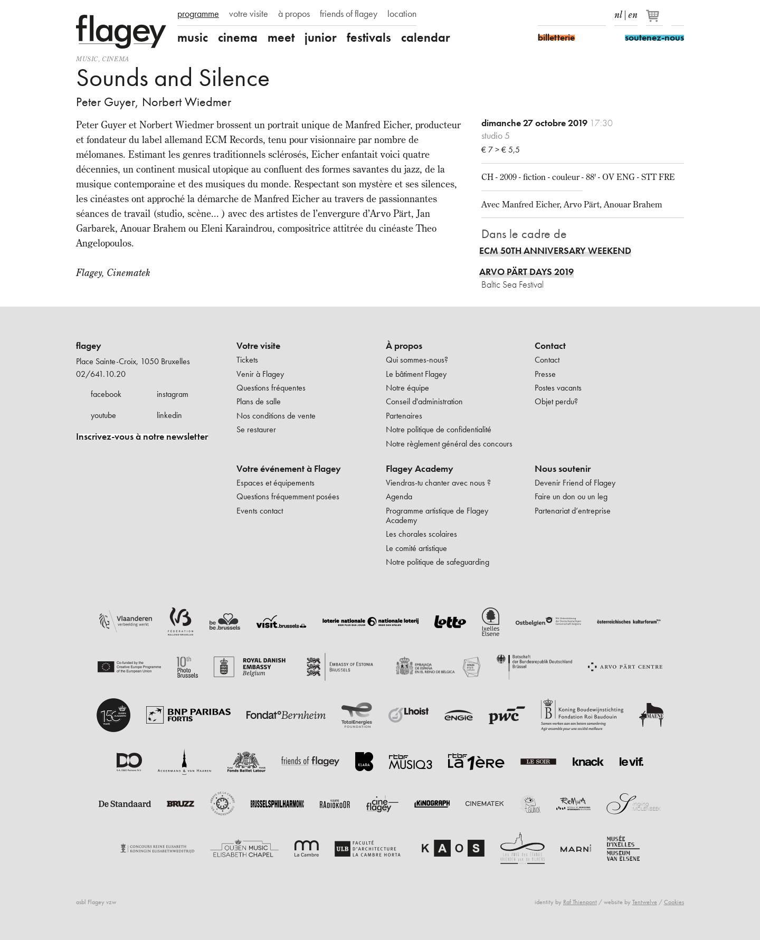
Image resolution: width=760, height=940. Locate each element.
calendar (425, 37)
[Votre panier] (655, 20)
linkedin (169, 415)
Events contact (259, 510)
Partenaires (404, 415)
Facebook (544, 14)
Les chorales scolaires (421, 533)
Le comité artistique (416, 548)
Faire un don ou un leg (571, 496)
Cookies (674, 902)
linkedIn (599, 14)
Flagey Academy (419, 468)
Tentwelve (644, 902)
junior (321, 37)
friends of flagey (348, 13)
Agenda (399, 496)
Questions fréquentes (271, 387)
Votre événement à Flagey (288, 468)
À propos (404, 345)
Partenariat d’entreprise (573, 510)
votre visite (248, 13)
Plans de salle (258, 401)
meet (281, 37)
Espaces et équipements (275, 482)
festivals (369, 37)
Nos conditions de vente (276, 415)
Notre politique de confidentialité (438, 429)
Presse (545, 373)
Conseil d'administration (424, 401)
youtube (103, 415)
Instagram (562, 14)
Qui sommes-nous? (417, 359)
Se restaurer (256, 429)
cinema (238, 37)
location (401, 13)
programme (198, 13)
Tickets (247, 359)
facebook (106, 394)
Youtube (581, 14)
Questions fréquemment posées (287, 496)
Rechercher (677, 14)
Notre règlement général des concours (449, 443)
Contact (550, 345)
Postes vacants (558, 387)
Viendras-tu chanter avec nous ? (438, 482)
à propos (294, 13)
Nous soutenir (563, 468)
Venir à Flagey (260, 373)
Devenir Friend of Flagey (575, 482)
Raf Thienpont (580, 902)
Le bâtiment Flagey (416, 373)
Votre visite (258, 345)
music (192, 37)
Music (87, 59)
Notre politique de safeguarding (437, 561)
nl (618, 12)
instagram (172, 394)
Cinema (115, 59)
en (633, 12)
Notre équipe (407, 387)
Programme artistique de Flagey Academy (437, 515)
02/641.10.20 (101, 373)
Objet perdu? (556, 401)
